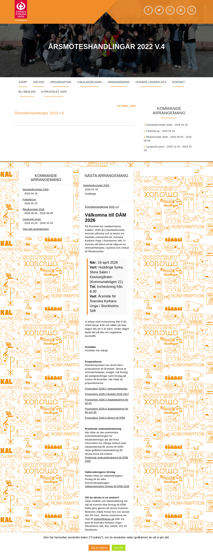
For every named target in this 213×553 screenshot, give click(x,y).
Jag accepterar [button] (99, 547)
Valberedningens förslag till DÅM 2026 (107, 486)
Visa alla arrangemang (36, 229)
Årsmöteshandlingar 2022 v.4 (39, 113)
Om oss (38, 82)
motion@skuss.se (104, 518)
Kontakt (178, 82)
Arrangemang (119, 82)
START (23, 82)
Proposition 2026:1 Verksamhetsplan (106, 388)
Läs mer (118, 547)
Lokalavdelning (89, 82)
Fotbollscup (152, 131)
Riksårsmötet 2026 (157, 136)
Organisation (60, 82)
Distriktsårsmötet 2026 (159, 124)
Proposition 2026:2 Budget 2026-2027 (107, 394)
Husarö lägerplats (150, 82)
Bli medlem (27, 91)
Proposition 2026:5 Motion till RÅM (105, 417)
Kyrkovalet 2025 (53, 91)
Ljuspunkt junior (155, 146)
